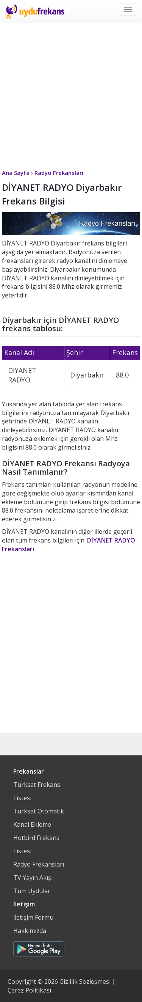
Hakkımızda (29, 930)
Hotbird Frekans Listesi (36, 844)
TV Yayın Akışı (33, 877)
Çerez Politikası (29, 990)
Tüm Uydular (31, 891)
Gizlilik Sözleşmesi (85, 981)
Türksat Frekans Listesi (36, 791)
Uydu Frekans (35, 11)
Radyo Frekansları (38, 864)
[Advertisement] (71, 94)
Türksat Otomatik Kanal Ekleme (38, 818)
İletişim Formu (33, 917)
